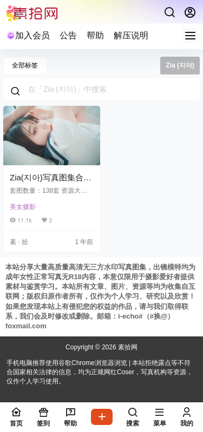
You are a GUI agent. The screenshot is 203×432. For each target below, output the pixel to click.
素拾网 (126, 347)
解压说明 (131, 35)
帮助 (95, 35)
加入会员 (28, 35)
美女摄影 (23, 207)
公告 (68, 35)
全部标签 (25, 65)
